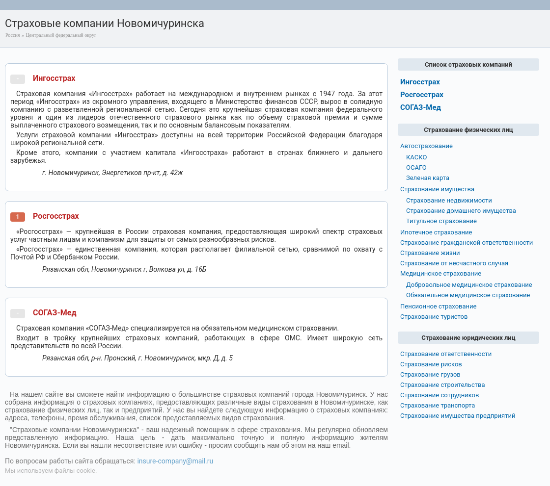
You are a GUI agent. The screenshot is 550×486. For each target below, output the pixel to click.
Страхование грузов (430, 374)
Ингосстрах (54, 78)
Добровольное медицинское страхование (469, 284)
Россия (12, 35)
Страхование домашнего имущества (461, 210)
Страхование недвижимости (449, 200)
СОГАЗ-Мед (55, 312)
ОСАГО (416, 167)
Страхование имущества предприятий (458, 415)
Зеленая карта (427, 177)
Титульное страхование (441, 221)
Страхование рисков (431, 364)
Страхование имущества (437, 189)
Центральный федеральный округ (61, 35)
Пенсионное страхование (438, 306)
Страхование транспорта (437, 405)
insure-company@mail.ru (175, 461)
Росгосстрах (56, 216)
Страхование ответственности (446, 354)
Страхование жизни (430, 252)
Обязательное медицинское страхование (468, 295)
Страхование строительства (442, 384)
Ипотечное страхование (436, 232)
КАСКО (416, 157)
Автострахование (426, 146)
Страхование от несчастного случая (454, 263)
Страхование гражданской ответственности (466, 242)
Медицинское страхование (440, 273)
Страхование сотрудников (439, 395)
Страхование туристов (434, 316)
